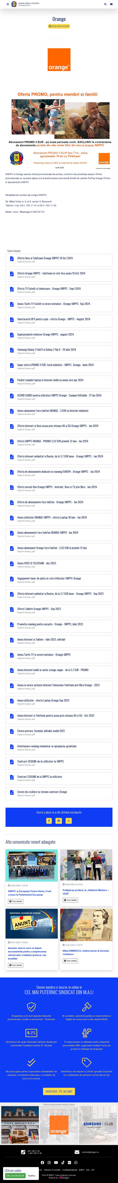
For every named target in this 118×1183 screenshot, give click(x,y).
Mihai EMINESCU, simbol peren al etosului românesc (86, 952)
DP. (93, 1170)
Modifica (31, 1176)
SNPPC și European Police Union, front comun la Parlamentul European (29, 893)
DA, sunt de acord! (15, 1175)
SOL (88, 1170)
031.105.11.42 (36, 1153)
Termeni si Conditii (52, 1170)
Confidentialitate (69, 1170)
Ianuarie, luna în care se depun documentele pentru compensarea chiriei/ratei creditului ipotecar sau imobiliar (27, 953)
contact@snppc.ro (90, 1152)
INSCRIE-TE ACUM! (59, 1091)
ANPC (82, 1170)
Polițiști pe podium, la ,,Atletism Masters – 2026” (86, 892)
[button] (8, 4)
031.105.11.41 (34, 1151)
